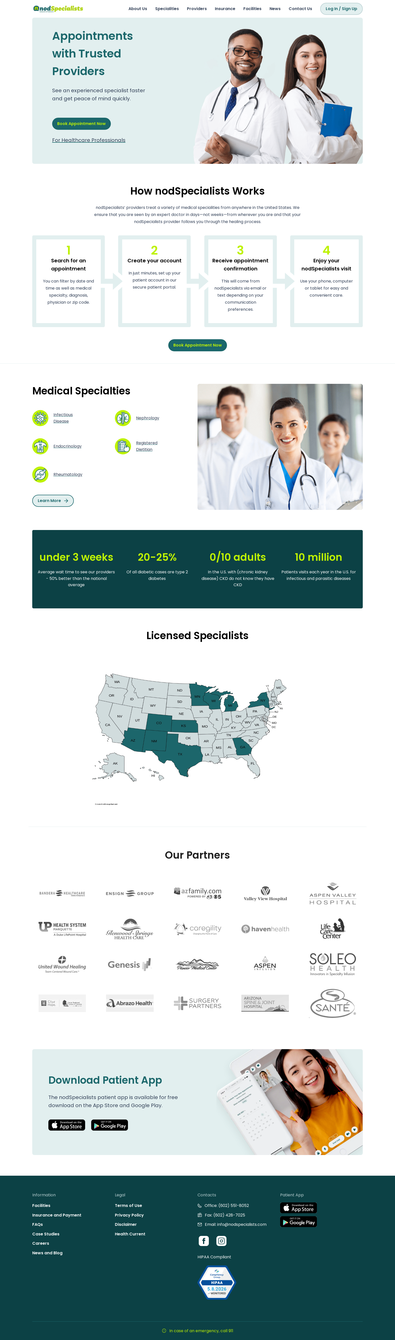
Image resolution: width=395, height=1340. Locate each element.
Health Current (130, 1234)
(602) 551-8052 (233, 1205)
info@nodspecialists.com (242, 1224)
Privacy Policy (129, 1215)
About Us (137, 9)
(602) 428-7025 (229, 1215)
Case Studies (45, 1234)
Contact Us (300, 9)
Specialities (167, 9)
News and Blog (47, 1253)
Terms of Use (128, 1205)
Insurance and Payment (56, 1215)
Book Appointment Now (81, 124)
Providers (197, 9)
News (275, 9)
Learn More (53, 501)
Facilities (252, 9)
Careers (40, 1243)
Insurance (225, 9)
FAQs (37, 1224)
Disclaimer (126, 1224)
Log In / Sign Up (341, 9)
